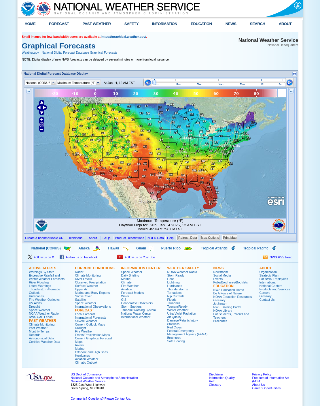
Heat (170, 279)
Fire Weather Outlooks (44, 299)
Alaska (84, 248)
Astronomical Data (41, 338)
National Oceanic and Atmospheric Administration (104, 377)
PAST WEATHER (96, 24)
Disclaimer (216, 374)
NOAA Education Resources (232, 296)
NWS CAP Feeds (41, 317)
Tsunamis (173, 303)
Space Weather (39, 310)
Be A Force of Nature (227, 293)
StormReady (175, 275)
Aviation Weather (87, 359)
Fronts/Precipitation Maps (92, 335)
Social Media (222, 275)
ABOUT (285, 24)
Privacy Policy (261, 374)
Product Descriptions (129, 238)
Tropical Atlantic (214, 248)
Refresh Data (187, 237)
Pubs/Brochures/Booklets (230, 282)
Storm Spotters (131, 306)
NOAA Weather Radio (44, 313)
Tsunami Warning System (138, 310)
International (268, 282)
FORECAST (59, 24)
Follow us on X (41, 257)
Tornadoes (174, 292)
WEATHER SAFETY (183, 268)
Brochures (174, 337)
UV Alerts (35, 303)
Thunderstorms (177, 289)
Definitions (75, 238)
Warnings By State (41, 272)
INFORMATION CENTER (140, 268)
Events (218, 279)
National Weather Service (88, 381)
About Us (258, 384)
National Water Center (136, 313)
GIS (123, 299)
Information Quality (222, 377)
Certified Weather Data (44, 341)
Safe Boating (176, 341)
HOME (30, 24)
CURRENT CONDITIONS (95, 268)
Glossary (219, 300)
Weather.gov (30, 52)
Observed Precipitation (90, 282)
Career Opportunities (266, 388)
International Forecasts (90, 317)
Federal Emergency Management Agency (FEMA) (187, 332)
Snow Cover (83, 296)
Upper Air (81, 289)
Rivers (79, 345)
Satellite (80, 299)
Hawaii (113, 248)
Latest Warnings (40, 285)
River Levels (83, 279)
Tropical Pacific (255, 248)
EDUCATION (201, 24)
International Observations (93, 306)
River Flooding (39, 282)
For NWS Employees (274, 279)
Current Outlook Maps (90, 324)
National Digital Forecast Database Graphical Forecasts (80, 52)
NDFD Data (155, 238)
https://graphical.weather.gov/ (123, 36)
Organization (268, 272)
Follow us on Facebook (79, 257)
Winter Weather (178, 310)
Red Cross (174, 327)
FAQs (107, 238)
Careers (265, 292)
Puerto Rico (171, 248)
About (93, 238)
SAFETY (131, 24)
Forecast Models (132, 292)
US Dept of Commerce (86, 374)
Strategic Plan (269, 275)
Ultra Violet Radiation (181, 313)
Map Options (210, 237)
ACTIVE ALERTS (42, 268)
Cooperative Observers (137, 303)
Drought (34, 306)
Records (35, 335)
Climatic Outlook (86, 362)
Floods (172, 299)
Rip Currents (176, 296)
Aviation (126, 289)
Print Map (229, 237)
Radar (79, 272)
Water (125, 296)
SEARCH (257, 24)
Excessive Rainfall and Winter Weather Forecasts (47, 277)
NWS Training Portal (227, 307)
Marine (80, 348)
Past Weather (38, 328)
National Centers (271, 285)
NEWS (231, 24)
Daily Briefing (130, 275)
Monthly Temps (39, 331)
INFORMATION (164, 24)
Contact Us (267, 299)
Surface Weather (86, 285)
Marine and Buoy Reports (92, 292)
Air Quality (174, 317)
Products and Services (275, 289)
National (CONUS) (41, 248)
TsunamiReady (177, 306)
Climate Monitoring (42, 324)
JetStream (220, 303)
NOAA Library (222, 310)
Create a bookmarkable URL (45, 238)
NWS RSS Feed (278, 257)
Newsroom (220, 272)
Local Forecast (85, 314)
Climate (126, 282)
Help (212, 381)
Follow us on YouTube (136, 257)
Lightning (173, 282)
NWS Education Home (228, 290)
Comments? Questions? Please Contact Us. (101, 398)
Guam (141, 248)
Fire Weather (84, 331)
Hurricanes (36, 296)
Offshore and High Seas (91, 352)
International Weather (136, 317)
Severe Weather (86, 321)
